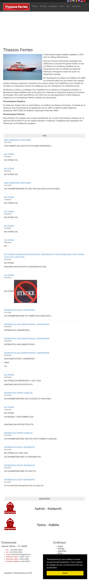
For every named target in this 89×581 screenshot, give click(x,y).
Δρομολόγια (53, 6)
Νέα (68, 6)
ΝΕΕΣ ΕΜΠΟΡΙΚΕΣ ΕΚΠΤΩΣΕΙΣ (17, 140)
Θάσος (60, 553)
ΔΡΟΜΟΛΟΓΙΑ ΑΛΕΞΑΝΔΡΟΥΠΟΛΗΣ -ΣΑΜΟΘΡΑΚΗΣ (26, 324)
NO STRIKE (9, 154)
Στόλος (61, 6)
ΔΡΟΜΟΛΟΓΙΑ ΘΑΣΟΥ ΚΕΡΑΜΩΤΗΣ (19, 310)
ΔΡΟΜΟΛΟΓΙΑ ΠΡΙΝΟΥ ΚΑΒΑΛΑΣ (18, 393)
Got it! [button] (65, 573)
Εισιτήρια (43, 6)
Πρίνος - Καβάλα (48, 525)
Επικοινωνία (76, 6)
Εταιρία (35, 6)
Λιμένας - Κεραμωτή (48, 508)
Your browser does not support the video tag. (44, 22)
